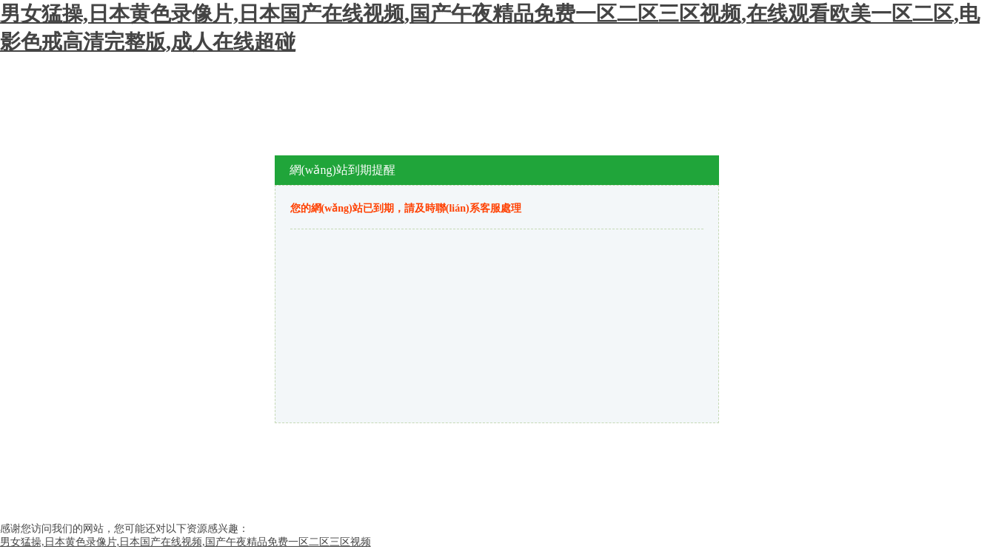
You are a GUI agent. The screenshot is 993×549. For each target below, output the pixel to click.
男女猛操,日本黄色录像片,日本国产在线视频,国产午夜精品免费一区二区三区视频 (185, 542)
